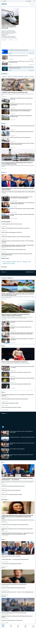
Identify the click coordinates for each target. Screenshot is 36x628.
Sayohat (12, 263)
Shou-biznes (5, 263)
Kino (9, 263)
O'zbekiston (8, 261)
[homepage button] (10, 40)
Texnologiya (24, 261)
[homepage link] (4, 4)
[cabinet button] (33, 4)
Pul (20, 261)
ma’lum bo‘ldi (4, 35)
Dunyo (4, 261)
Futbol (29, 261)
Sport (18, 261)
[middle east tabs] (4, 77)
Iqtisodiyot (14, 261)
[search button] (31, 4)
